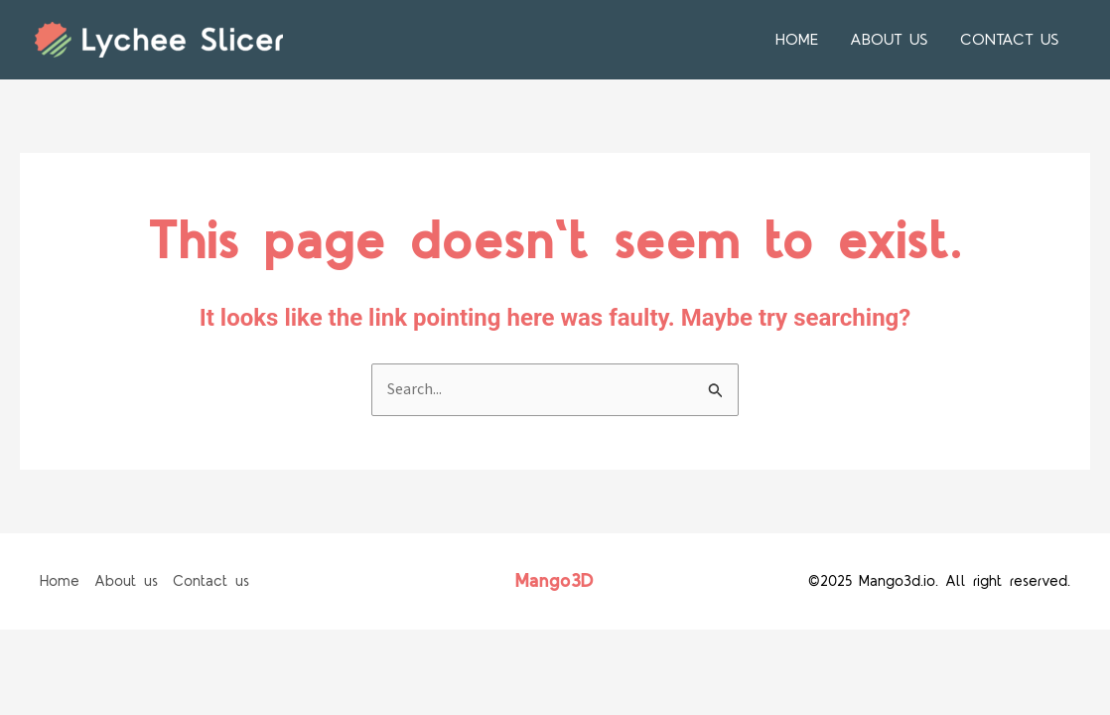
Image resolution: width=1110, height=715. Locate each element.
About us (889, 40)
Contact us (1009, 40)
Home (796, 40)
